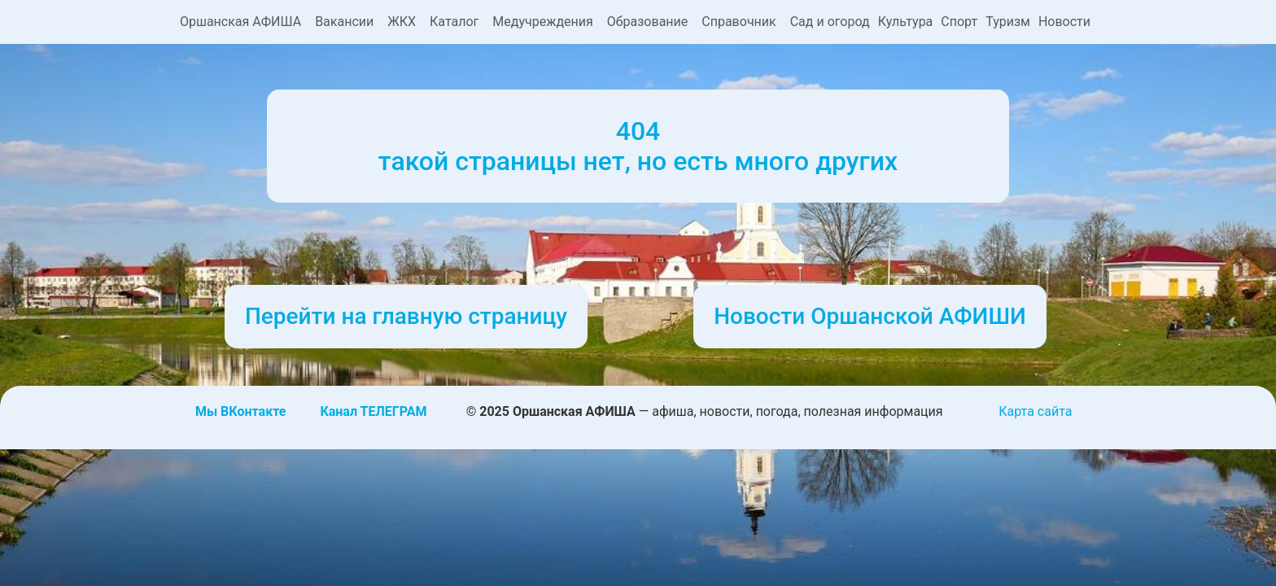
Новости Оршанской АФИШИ (870, 316)
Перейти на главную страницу (406, 316)
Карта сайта (1035, 411)
